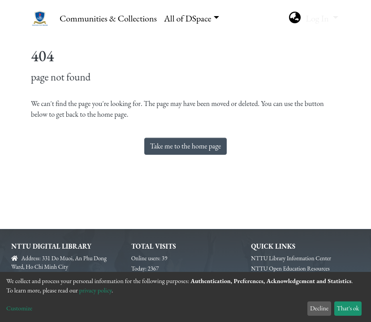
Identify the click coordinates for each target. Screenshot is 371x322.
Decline (319, 308)
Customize (19, 308)
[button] (294, 18)
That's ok (347, 308)
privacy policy (95, 290)
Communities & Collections (108, 18)
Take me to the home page (185, 146)
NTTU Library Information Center (291, 258)
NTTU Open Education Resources (290, 268)
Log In (318, 18)
